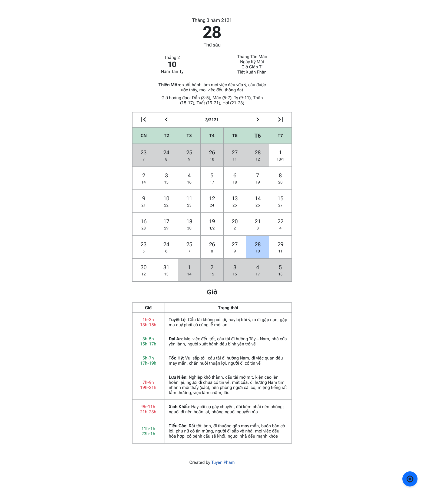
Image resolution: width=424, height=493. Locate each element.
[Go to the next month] (257, 119)
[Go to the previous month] (166, 119)
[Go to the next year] (280, 119)
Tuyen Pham (223, 462)
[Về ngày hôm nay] (410, 479)
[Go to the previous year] (143, 119)
